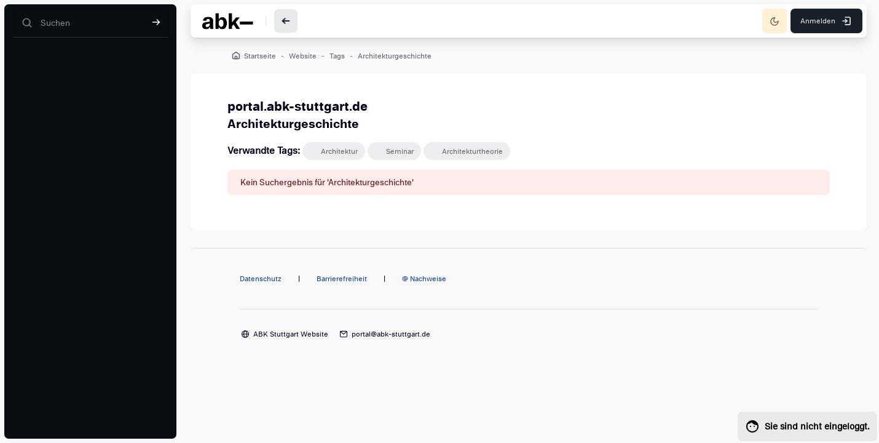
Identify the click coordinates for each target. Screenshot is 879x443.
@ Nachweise (424, 279)
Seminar (400, 151)
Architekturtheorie (472, 151)
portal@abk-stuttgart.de (391, 334)
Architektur (339, 151)
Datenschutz (261, 279)
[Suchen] (90, 23)
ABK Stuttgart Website (290, 334)
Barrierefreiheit (342, 279)
